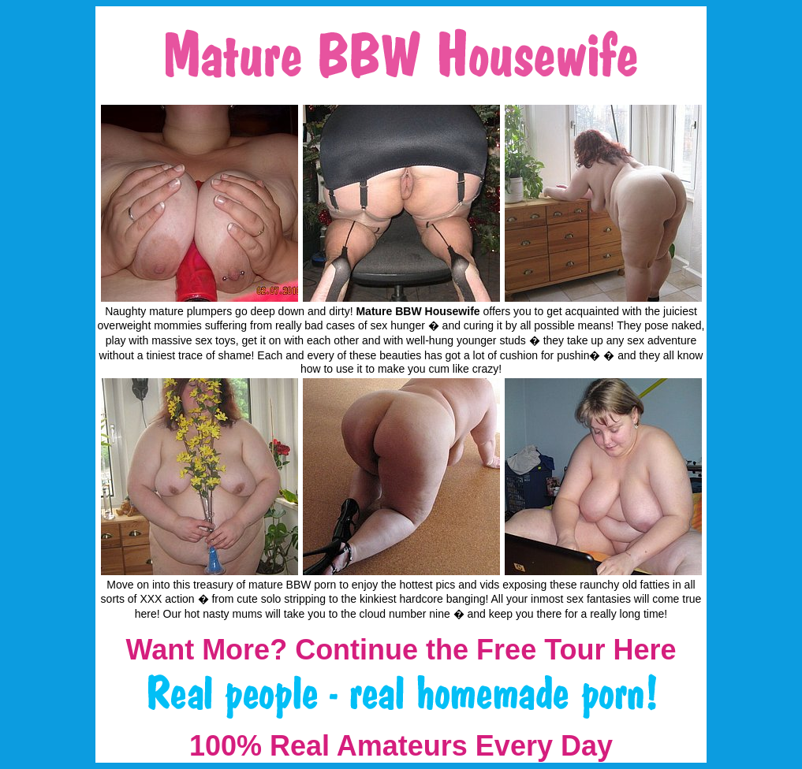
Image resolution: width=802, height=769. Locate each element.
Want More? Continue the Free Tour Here (400, 649)
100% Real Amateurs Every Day (401, 746)
